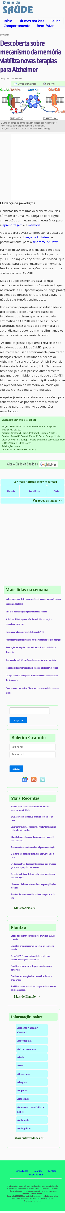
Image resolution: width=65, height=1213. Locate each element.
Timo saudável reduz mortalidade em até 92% (25, 631)
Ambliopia (23, 1120)
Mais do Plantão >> (27, 996)
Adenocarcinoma (26, 1048)
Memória (11, 491)
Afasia (20, 1057)
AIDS (20, 1065)
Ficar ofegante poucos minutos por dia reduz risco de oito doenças (33, 639)
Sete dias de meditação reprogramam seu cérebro (26, 611)
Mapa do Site (36, 1174)
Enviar (16, 768)
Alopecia (22, 1090)
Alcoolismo (23, 1073)
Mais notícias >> (25, 908)
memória (34, 225)
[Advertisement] (32, 167)
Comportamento (17, 25)
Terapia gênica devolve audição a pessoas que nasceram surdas (32, 667)
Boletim (38, 1171)
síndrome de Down (45, 242)
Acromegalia (24, 1040)
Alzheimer (23, 1098)
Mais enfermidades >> (29, 1138)
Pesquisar (18, 720)
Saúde (55, 21)
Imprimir (51, 83)
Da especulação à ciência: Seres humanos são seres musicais (31, 660)
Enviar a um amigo (27, 83)
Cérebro (57, 491)
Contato (52, 1171)
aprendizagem (12, 225)
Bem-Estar (45, 25)
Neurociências (34, 491)
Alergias (22, 1082)
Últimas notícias (31, 21)
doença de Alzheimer (36, 237)
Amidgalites (24, 1128)
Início (8, 21)
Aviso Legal (22, 1171)
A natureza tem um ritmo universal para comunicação (33, 847)
